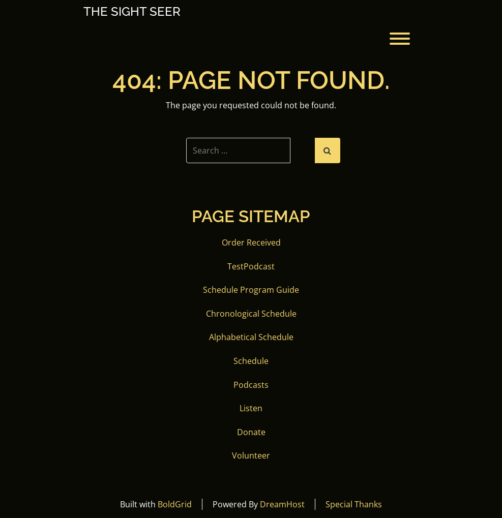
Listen (251, 408)
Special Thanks (354, 504)
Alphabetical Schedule (251, 337)
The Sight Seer (132, 11)
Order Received (251, 242)
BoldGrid (175, 504)
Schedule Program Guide (251, 289)
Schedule (251, 361)
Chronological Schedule (251, 313)
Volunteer (251, 455)
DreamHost (282, 504)
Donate (251, 432)
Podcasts (251, 384)
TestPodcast (251, 266)
